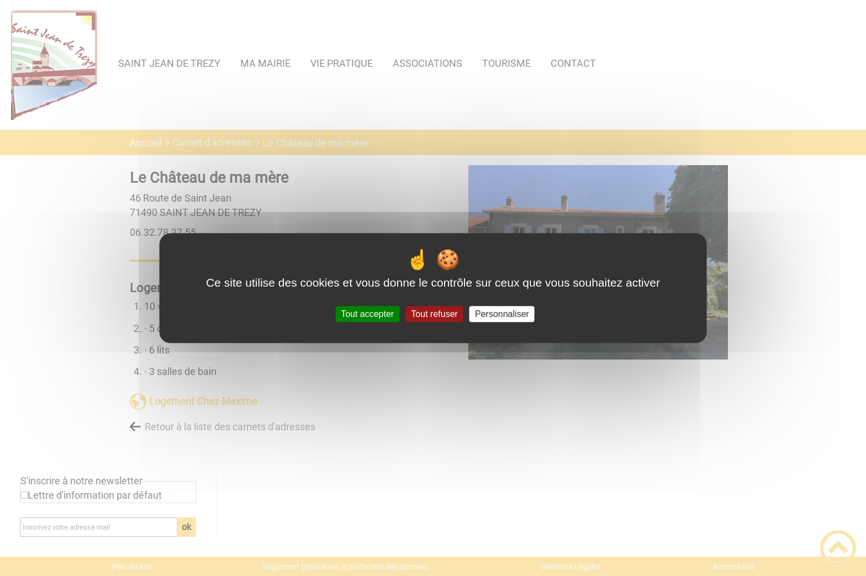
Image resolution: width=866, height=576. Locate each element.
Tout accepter (367, 314)
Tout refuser (434, 314)
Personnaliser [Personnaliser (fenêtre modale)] (502, 314)
